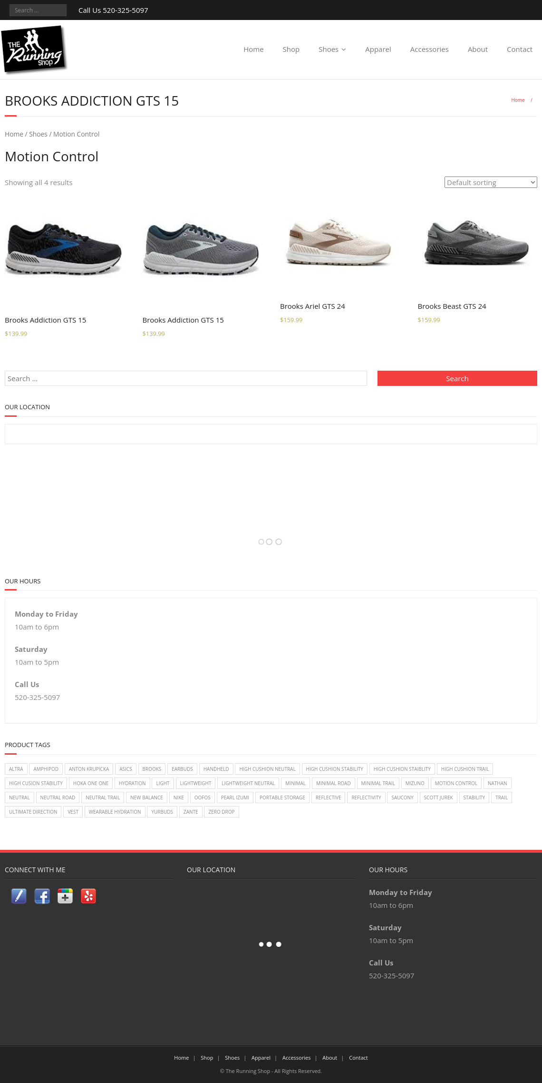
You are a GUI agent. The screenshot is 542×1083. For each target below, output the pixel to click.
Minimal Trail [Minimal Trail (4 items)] (378, 783)
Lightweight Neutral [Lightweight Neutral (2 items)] (248, 783)
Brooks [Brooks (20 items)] (152, 769)
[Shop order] (491, 182)
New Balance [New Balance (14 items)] (146, 797)
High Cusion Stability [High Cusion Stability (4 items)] (36, 783)
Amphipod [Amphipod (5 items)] (45, 769)
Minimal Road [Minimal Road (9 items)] (333, 783)
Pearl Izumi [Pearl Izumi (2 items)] (235, 797)
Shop (291, 49)
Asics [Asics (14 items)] (125, 769)
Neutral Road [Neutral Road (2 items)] (58, 797)
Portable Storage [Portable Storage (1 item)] (282, 797)
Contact (519, 49)
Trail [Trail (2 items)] (501, 797)
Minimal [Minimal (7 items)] (295, 783)
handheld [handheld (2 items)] (216, 769)
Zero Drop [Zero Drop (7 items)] (221, 811)
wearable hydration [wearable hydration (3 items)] (115, 811)
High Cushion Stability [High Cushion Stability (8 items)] (334, 769)
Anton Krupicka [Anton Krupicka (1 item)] (89, 769)
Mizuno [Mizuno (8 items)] (415, 783)
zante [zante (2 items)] (191, 811)
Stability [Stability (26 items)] (474, 797)
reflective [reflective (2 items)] (328, 797)
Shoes (329, 49)
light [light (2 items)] (162, 783)
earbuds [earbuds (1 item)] (182, 769)
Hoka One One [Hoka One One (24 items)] (91, 783)
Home (253, 49)
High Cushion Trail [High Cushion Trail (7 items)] (465, 769)
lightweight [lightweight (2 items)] (196, 783)
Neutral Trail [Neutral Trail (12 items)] (103, 797)
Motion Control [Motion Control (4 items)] (456, 783)
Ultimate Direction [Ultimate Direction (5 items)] (33, 811)
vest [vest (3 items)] (73, 811)
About (478, 49)
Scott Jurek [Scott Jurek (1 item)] (438, 797)
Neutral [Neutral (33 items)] (19, 797)
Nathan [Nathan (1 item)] (497, 783)
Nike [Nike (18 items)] (179, 797)
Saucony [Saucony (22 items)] (402, 797)
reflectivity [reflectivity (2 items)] (366, 797)
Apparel (378, 49)
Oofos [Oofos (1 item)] (202, 797)
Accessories (429, 49)
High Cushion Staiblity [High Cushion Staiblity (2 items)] (402, 769)
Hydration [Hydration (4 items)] (132, 783)
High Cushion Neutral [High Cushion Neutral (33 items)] (267, 769)
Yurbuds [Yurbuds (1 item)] (162, 811)
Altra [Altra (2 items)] (16, 769)
